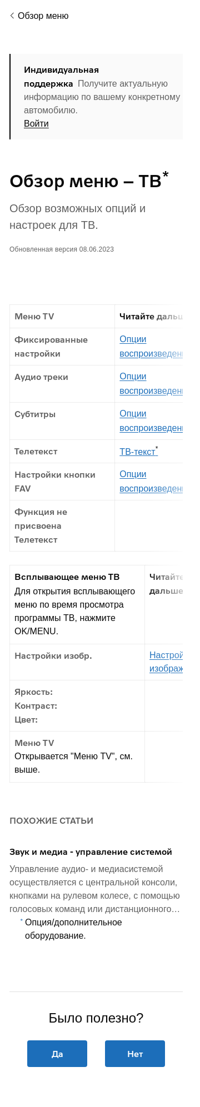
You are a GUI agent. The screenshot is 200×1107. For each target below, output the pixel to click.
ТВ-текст (138, 451)
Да (57, 1053)
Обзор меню (43, 16)
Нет (135, 1053)
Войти (36, 123)
